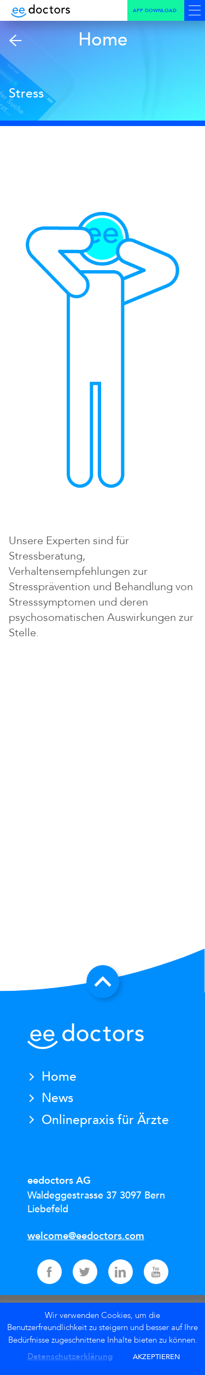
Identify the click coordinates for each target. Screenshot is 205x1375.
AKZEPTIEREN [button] (156, 1357)
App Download (155, 10)
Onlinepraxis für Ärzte (105, 1119)
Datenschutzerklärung (70, 1356)
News (57, 1098)
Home (59, 1076)
